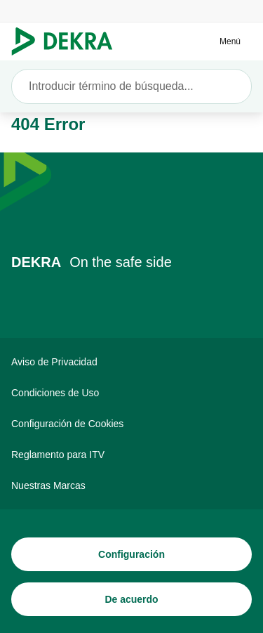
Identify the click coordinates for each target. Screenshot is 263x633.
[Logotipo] (67, 41)
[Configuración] (131, 554)
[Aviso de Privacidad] (131, 362)
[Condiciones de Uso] (131, 393)
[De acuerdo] (131, 599)
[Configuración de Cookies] (131, 424)
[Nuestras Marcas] (131, 485)
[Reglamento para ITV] (131, 455)
